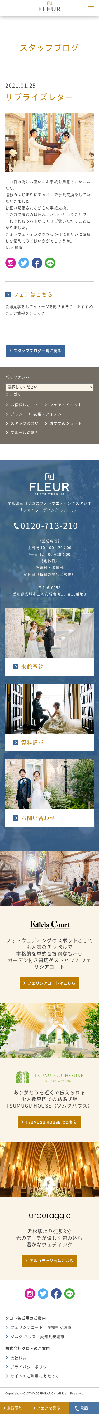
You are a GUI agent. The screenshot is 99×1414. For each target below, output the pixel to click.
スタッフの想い (25, 423)
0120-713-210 (49, 526)
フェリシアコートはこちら (51, 983)
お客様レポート (25, 405)
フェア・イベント (66, 405)
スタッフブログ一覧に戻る (37, 351)
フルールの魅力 (25, 432)
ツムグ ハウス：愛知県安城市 (38, 1337)
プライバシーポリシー (31, 1367)
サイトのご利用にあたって (35, 1376)
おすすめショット (66, 423)
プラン (17, 414)
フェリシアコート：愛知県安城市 (41, 1327)
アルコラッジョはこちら (51, 1261)
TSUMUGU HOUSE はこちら (51, 1122)
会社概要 (19, 1358)
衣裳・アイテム (47, 414)
